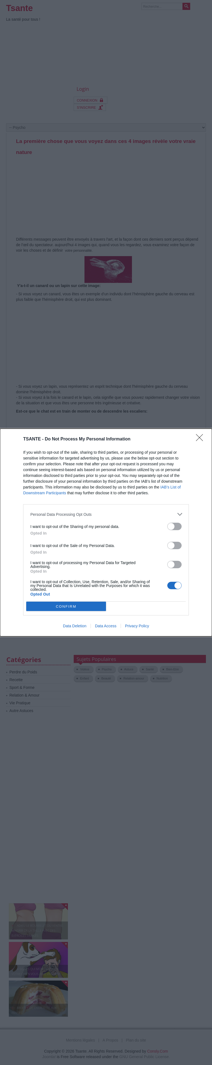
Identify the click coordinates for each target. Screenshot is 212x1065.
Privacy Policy (137, 626)
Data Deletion (74, 626)
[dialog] (106, 532)
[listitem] (106, 514)
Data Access (105, 626)
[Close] (201, 439)
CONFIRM (66, 606)
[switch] (174, 526)
